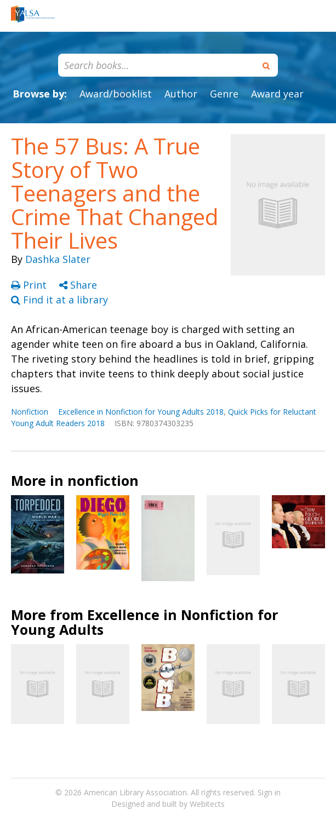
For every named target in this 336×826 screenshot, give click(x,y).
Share (78, 284)
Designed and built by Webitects (168, 804)
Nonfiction (29, 411)
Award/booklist (115, 93)
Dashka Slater (57, 259)
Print (30, 284)
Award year (277, 93)
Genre (224, 93)
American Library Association (135, 792)
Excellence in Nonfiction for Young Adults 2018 (141, 411)
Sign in (269, 792)
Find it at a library (59, 299)
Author (180, 93)
